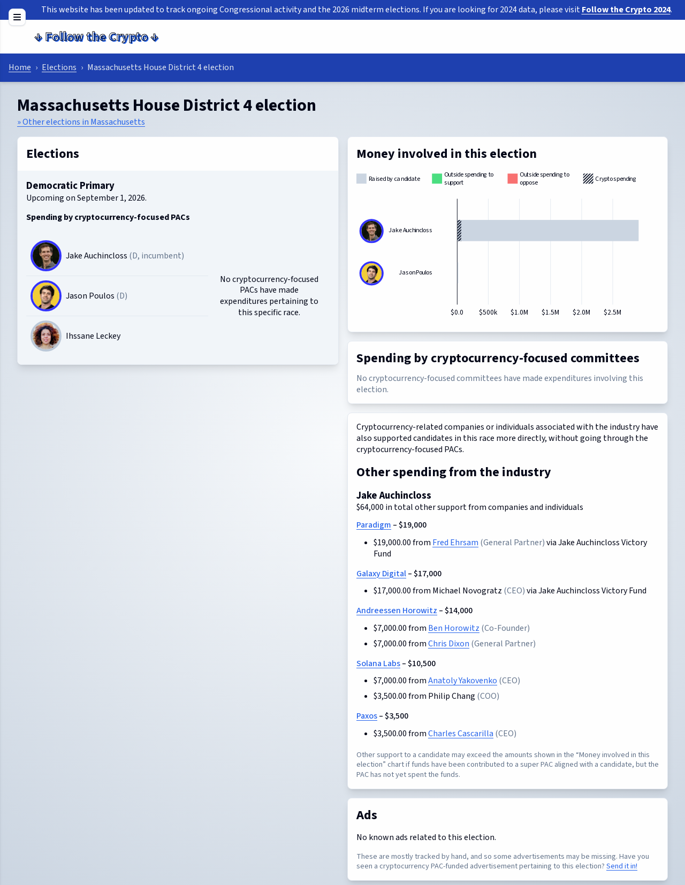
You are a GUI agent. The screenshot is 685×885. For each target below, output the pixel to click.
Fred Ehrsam (455, 542)
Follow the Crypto (96, 36)
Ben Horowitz (454, 628)
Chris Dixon (448, 644)
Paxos (366, 716)
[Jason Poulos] (46, 296)
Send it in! (621, 866)
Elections (59, 67)
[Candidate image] (46, 336)
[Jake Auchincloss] (46, 255)
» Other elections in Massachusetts (81, 122)
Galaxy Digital (381, 573)
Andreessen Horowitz (396, 610)
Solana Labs (378, 663)
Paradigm (373, 525)
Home (20, 67)
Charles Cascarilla (460, 733)
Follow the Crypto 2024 (626, 10)
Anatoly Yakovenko (462, 680)
